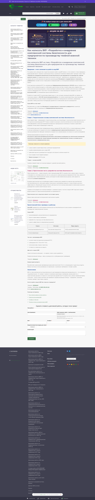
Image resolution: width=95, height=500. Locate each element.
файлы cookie (43, 494)
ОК (60, 494)
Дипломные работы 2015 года (17, 130)
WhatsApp (54, 25)
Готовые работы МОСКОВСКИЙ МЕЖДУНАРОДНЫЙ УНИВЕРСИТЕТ (15, 139)
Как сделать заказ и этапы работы (37, 295)
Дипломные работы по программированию (16, 88)
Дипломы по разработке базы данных (17, 151)
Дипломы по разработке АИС (17, 44)
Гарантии (32, 6)
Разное (12, 156)
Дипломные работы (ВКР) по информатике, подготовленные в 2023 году (17, 39)
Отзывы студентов (33, 299)
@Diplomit (35, 111)
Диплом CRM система (16, 153)
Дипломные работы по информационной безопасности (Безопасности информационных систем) (16, 82)
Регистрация (82, 6)
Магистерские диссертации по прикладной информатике (17, 47)
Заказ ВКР (38, 6)
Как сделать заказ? (46, 6)
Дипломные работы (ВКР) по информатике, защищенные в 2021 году (17, 67)
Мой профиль (51, 363)
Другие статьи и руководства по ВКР (38, 302)
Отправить (31, 338)
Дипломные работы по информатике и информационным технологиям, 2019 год (16, 112)
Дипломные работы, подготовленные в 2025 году (17, 30)
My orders (50, 358)
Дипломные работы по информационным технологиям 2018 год (16, 117)
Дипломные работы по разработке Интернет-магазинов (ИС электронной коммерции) (17, 97)
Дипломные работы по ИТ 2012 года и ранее (17, 147)
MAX (73, 25)
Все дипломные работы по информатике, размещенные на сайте (17, 51)
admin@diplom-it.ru (36, 114)
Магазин (50, 351)
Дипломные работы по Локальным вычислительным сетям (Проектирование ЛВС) (16, 92)
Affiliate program (52, 361)
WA (37, 41)
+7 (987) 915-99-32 (43, 113)
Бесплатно (13, 161)
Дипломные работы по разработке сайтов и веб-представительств (17, 102)
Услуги (27, 6)
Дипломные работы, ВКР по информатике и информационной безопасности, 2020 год (17, 107)
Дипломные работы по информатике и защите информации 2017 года (16, 121)
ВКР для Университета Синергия (16, 63)
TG (32, 41)
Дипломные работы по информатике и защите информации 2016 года (16, 126)
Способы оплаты (56, 6)
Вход (76, 6)
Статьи (12, 158)
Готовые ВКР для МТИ (16, 60)
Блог (49, 353)
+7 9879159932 (13, 351)
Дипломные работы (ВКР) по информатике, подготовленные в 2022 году (17, 57)
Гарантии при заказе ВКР (35, 297)
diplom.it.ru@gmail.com (15, 360)
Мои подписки (51, 366)
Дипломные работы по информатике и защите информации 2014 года (16, 133)
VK (64, 25)
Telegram (42, 25)
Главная (29, 18)
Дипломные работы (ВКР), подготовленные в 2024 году (17, 34)
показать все (13, 183)
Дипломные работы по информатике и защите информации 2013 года (16, 143)
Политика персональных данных (73, 361)
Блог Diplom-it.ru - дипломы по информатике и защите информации (46, 18)
